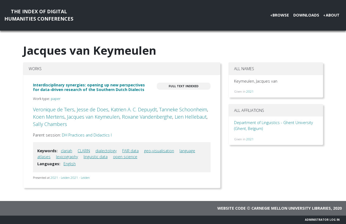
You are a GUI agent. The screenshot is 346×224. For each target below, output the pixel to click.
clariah (66, 150)
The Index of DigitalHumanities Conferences (38, 15)
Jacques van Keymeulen (93, 116)
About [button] (333, 15)
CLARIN (84, 150)
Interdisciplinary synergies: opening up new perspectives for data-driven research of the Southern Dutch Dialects (89, 87)
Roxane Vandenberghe (147, 116)
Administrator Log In (322, 220)
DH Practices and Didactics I (87, 135)
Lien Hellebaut (191, 116)
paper (56, 98)
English (70, 163)
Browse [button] (280, 15)
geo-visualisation (159, 150)
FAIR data (130, 150)
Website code (231, 208)
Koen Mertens (49, 116)
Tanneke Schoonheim (183, 109)
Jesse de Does (92, 109)
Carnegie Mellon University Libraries (291, 208)
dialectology (106, 150)
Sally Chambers (50, 124)
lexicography (67, 156)
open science (125, 156)
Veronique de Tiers (53, 109)
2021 (250, 91)
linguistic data (96, 156)
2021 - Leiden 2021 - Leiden (70, 178)
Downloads (306, 15)
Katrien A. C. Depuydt (134, 109)
